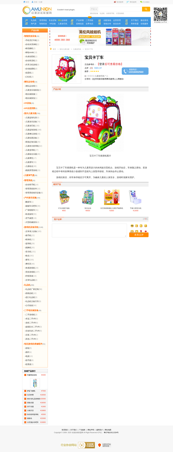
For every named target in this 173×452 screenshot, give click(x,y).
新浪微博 (120, 2)
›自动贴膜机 (31, 69)
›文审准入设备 (33, 231)
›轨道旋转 (30, 214)
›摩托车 (30, 264)
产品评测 (80, 20)
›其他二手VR (31, 339)
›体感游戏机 (31, 268)
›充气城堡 (30, 218)
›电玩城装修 (31, 94)
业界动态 (89, 24)
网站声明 (91, 430)
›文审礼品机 (31, 280)
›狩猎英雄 (30, 276)
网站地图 (108, 430)
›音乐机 (30, 252)
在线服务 (144, 24)
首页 (27, 2)
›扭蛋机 (29, 73)
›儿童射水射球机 (33, 146)
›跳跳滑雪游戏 (32, 170)
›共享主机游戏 (32, 65)
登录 (35, 2)
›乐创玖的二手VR (33, 331)
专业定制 (52, 20)
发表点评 (139, 234)
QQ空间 (95, 79)
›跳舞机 (30, 247)
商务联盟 (135, 24)
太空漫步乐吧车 (35, 422)
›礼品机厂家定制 (33, 289)
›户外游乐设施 (32, 197)
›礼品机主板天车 (33, 301)
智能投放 (43, 24)
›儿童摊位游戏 (32, 134)
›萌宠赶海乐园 (32, 142)
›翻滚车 (29, 202)
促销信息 (80, 24)
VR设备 (52, 24)
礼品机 (102, 13)
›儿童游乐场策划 (33, 90)
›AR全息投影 (30, 108)
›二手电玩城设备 (32, 310)
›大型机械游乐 (32, 222)
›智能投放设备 (31, 36)
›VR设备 (29, 103)
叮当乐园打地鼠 (64, 208)
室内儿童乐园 (64, 49)
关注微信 (146, 2)
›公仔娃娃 (30, 305)
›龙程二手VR (31, 323)
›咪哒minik (31, 52)
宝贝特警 (35, 395)
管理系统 (43, 20)
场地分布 (107, 24)
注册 (40, 2)
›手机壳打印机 (32, 40)
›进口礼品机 (31, 297)
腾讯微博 (133, 2)
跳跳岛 (35, 418)
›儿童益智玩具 (32, 117)
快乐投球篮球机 (35, 414)
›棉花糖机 (30, 48)
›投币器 (29, 360)
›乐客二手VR (31, 335)
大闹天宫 (35, 410)
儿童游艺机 (62, 24)
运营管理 (117, 20)
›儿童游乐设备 (32, 122)
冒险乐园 (35, 403)
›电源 (29, 356)
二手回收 (89, 20)
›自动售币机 (31, 185)
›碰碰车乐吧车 (32, 206)
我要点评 (97, 68)
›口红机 (29, 77)
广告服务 (82, 430)
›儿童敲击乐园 (32, 154)
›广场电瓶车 (31, 210)
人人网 (117, 79)
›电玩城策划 (31, 98)
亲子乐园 (35, 406)
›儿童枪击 (30, 166)
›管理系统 (29, 180)
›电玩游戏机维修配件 (34, 344)
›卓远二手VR (31, 319)
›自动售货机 (31, 60)
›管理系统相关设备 (34, 193)
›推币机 (30, 235)
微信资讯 (144, 20)
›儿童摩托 (30, 158)
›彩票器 (29, 364)
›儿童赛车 (30, 162)
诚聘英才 (99, 430)
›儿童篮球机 (31, 150)
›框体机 (30, 239)
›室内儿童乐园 (32, 113)
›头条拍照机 (31, 56)
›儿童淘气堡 (30, 175)
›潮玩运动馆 (30, 82)
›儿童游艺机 (32, 126)
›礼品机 (29, 285)
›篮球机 (30, 243)
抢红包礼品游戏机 (35, 399)
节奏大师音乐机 (135, 208)
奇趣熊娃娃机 (35, 375)
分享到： (88, 79)
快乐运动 (88, 208)
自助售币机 (110, 13)
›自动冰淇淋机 (32, 44)
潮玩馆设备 (94, 13)
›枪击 (29, 256)
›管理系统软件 (32, 189)
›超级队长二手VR (33, 327)
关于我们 (135, 20)
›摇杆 (28, 352)
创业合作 (117, 24)
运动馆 (62, 20)
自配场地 (107, 20)
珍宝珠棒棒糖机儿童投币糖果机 (111, 208)
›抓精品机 (30, 293)
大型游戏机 (120, 13)
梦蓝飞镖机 (35, 391)
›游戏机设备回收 (33, 227)
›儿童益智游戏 (33, 130)
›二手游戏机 (31, 314)
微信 (122, 79)
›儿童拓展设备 (32, 138)
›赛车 (29, 260)
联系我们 (65, 430)
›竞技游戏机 (32, 272)
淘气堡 (33, 24)
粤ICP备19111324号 (111, 432)
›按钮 (28, 348)
